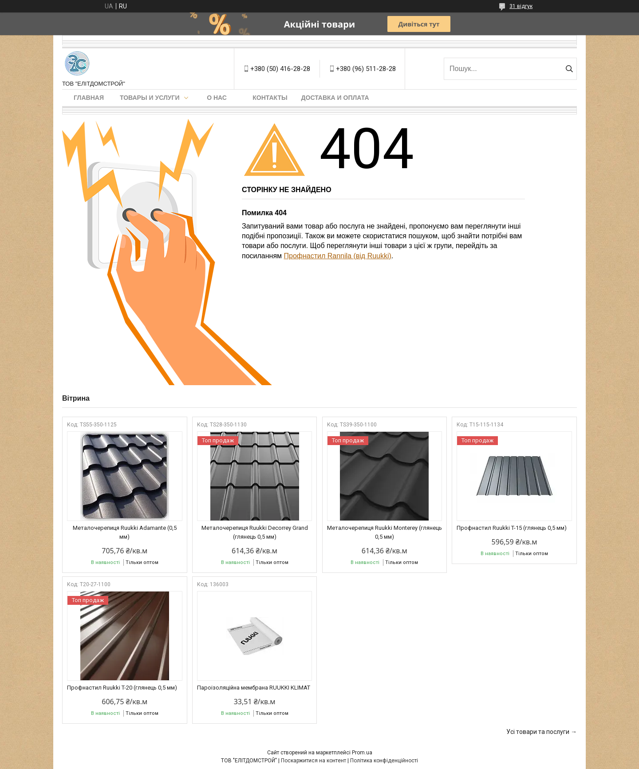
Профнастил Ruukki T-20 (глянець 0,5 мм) (122, 687)
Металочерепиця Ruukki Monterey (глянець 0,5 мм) (384, 532)
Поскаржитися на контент (313, 760)
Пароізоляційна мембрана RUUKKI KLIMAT (253, 687)
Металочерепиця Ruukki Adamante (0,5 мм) (125, 532)
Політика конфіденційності (384, 760)
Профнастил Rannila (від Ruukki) (337, 256)
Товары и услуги (150, 97)
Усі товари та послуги (537, 731)
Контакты (269, 97)
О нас (217, 97)
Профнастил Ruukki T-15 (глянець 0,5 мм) (512, 527)
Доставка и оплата (335, 97)
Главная (89, 97)
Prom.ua (362, 752)
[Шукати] (569, 69)
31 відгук (520, 6)
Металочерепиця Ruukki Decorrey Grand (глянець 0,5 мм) (254, 532)
